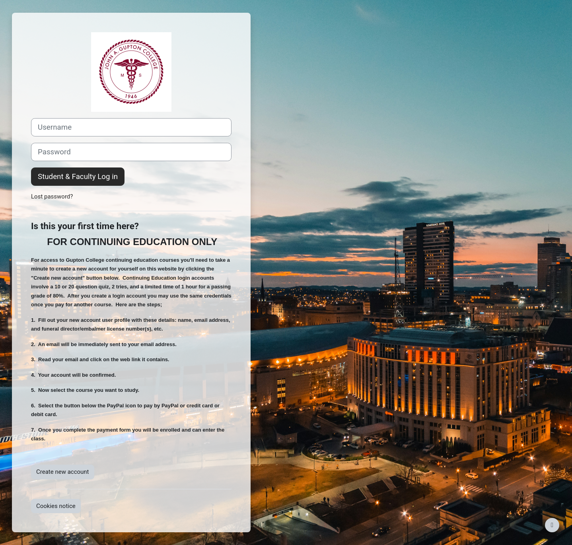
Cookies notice (56, 506)
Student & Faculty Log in (78, 176)
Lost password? (52, 196)
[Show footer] (552, 525)
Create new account (62, 471)
